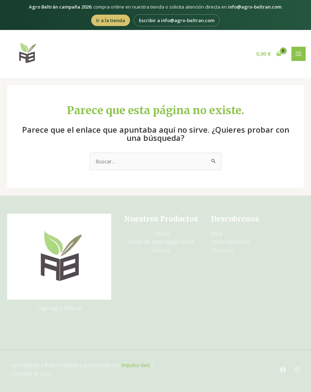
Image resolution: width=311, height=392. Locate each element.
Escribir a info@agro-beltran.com (176, 20)
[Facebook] (283, 370)
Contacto (222, 250)
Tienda (161, 233)
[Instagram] (297, 370)
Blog (216, 233)
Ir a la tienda (110, 20)
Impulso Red (135, 365)
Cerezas (161, 250)
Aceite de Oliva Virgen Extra (161, 241)
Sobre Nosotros (230, 241)
